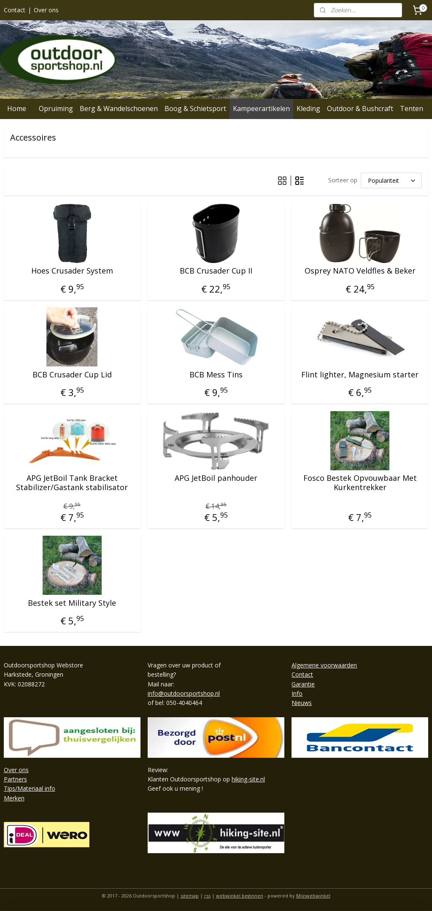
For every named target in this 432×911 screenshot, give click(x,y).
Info (297, 693)
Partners (15, 779)
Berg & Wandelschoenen (119, 108)
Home (16, 108)
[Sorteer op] (391, 180)
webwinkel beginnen (239, 895)
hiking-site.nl (248, 779)
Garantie (303, 684)
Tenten (411, 108)
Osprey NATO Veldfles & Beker (360, 271)
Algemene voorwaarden (324, 665)
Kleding (308, 108)
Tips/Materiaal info (29, 788)
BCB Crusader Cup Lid (72, 375)
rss (207, 895)
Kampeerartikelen (261, 108)
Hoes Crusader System (72, 271)
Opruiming (56, 108)
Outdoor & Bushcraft (360, 108)
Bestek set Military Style (72, 603)
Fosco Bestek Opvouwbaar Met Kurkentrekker (360, 483)
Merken (14, 798)
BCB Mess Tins (216, 375)
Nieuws (302, 703)
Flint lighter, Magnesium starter (359, 375)
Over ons (46, 10)
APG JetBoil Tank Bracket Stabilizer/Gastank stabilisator (72, 483)
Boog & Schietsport (195, 108)
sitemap (190, 895)
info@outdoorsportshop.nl (184, 693)
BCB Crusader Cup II (216, 271)
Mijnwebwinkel (313, 895)
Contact (14, 10)
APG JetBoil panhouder (216, 478)
